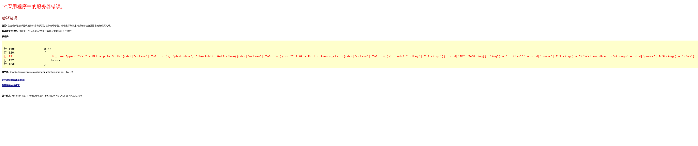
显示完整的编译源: (11, 85)
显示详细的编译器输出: (13, 80)
